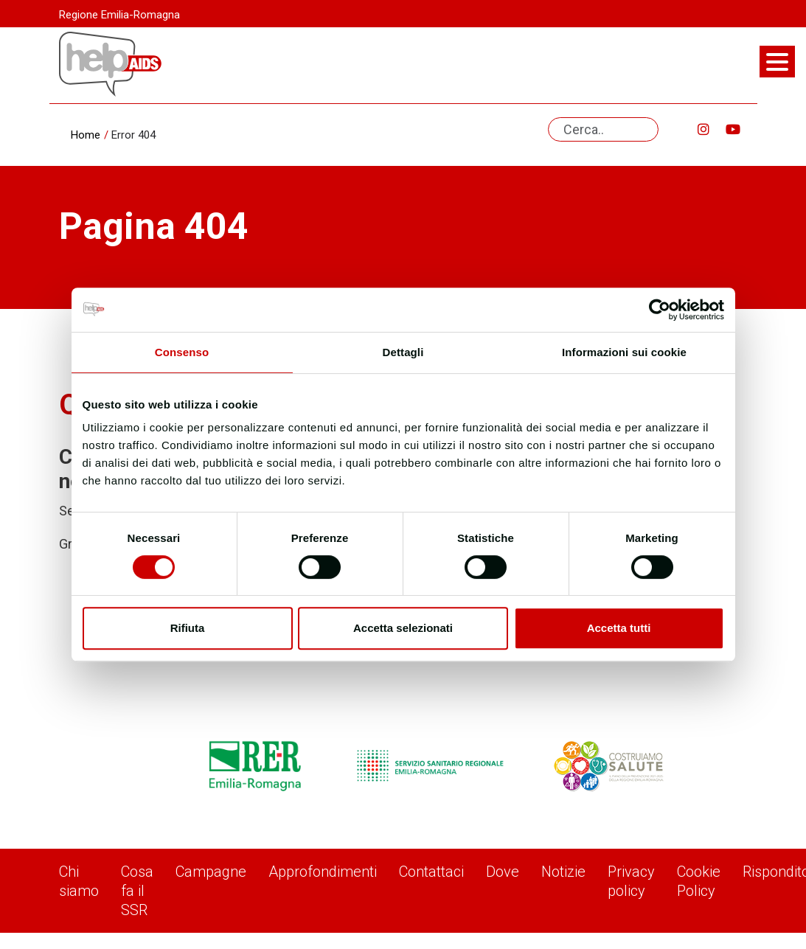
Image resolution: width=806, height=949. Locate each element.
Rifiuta (187, 628)
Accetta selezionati (403, 628)
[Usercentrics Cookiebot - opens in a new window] (659, 310)
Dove (502, 871)
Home (85, 135)
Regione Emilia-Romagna (119, 14)
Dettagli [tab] (403, 352)
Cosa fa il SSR (137, 891)
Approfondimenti (322, 871)
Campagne (211, 871)
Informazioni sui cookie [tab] (624, 352)
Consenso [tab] (182, 352)
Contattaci (431, 871)
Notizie (563, 871)
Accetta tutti (619, 628)
